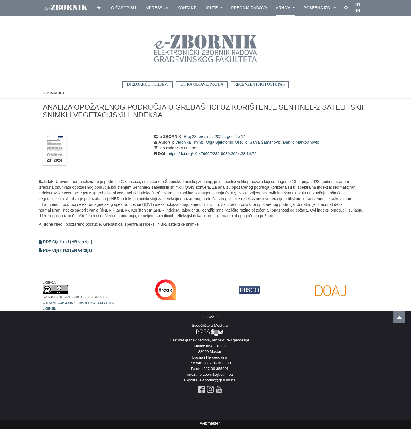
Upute (213, 7)
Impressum (156, 7)
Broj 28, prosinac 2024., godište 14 (214, 136)
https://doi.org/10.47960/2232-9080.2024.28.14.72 (212, 153)
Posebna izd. (319, 7)
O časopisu (123, 7)
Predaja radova (249, 7)
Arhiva (285, 7)
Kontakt (186, 7)
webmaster (209, 423)
